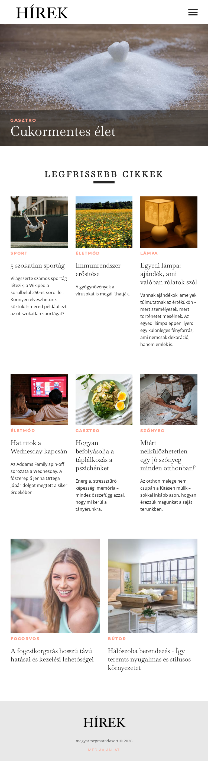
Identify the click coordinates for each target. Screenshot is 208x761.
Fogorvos (25, 638)
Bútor (117, 638)
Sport (19, 253)
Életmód (88, 253)
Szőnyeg (152, 430)
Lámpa (149, 253)
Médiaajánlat (104, 749)
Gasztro (23, 120)
